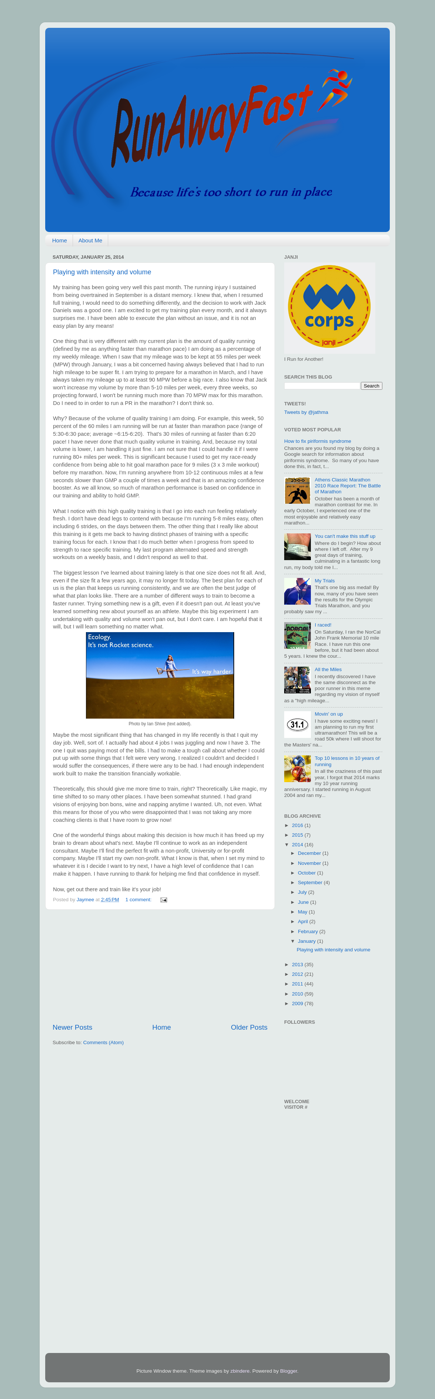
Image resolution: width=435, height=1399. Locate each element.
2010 (298, 994)
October (307, 873)
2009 (298, 1003)
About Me (90, 240)
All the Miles (328, 669)
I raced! (323, 625)
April (303, 921)
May (303, 912)
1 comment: (139, 899)
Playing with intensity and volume (102, 272)
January (307, 941)
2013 (298, 964)
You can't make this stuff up (345, 536)
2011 (298, 984)
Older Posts (249, 1027)
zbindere (240, 1371)
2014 (298, 844)
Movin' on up (329, 714)
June (304, 902)
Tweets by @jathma (306, 412)
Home (59, 240)
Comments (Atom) (103, 1042)
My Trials (325, 581)
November (310, 863)
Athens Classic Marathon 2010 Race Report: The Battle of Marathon (348, 485)
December (310, 853)
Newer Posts (72, 1027)
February (308, 931)
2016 (298, 825)
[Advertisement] (160, 966)
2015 (298, 835)
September (311, 882)
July (303, 892)
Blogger (288, 1371)
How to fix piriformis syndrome (317, 441)
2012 (298, 974)
